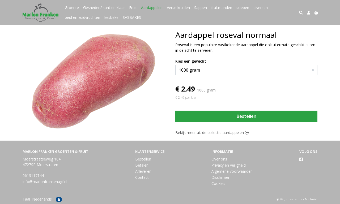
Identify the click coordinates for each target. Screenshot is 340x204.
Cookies (218, 183)
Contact (142, 177)
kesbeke (111, 17)
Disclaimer (220, 177)
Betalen (141, 165)
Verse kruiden (178, 7)
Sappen (200, 7)
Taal (26, 199)
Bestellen (246, 116)
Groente (72, 7)
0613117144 (33, 175)
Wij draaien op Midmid (297, 199)
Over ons (219, 159)
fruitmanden (221, 7)
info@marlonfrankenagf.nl (45, 181)
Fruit (133, 7)
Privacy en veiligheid (228, 165)
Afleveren (143, 171)
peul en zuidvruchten (82, 17)
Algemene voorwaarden (232, 171)
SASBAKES (132, 17)
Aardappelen (152, 7)
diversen (260, 7)
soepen (242, 7)
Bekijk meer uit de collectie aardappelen (212, 132)
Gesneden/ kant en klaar (104, 7)
